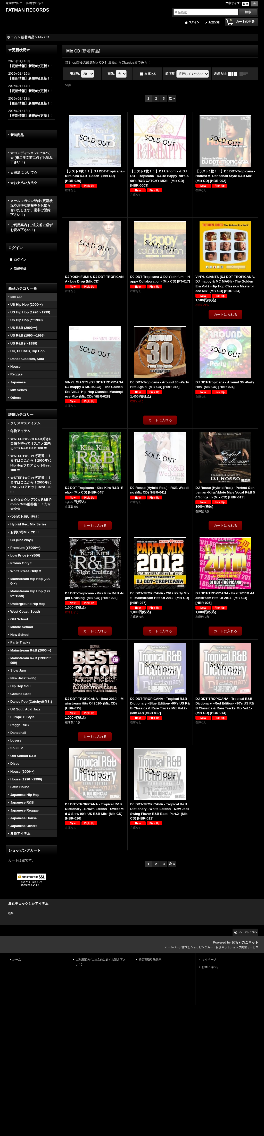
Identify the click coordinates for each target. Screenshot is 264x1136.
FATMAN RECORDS (27, 10)
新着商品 (17, 135)
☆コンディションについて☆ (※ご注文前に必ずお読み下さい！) (31, 157)
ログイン (194, 22)
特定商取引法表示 (150, 959)
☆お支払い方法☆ (23, 183)
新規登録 (214, 22)
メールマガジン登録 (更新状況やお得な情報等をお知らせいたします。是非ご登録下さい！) (31, 208)
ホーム (16, 959)
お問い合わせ (210, 966)
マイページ (209, 959)
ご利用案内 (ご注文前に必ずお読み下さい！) (31, 227)
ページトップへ (248, 932)
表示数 (75, 73)
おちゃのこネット (245, 942)
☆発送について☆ (23, 172)
